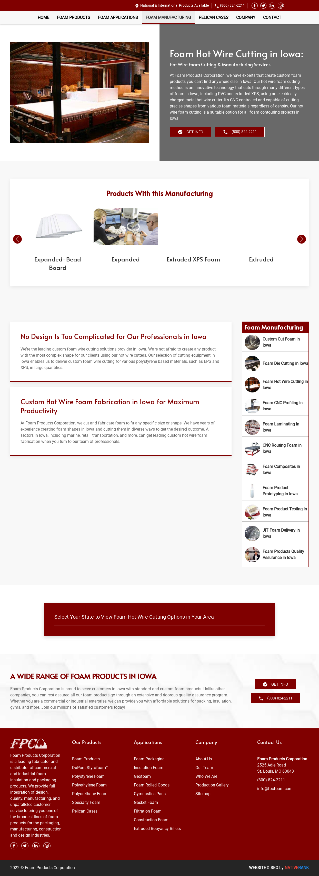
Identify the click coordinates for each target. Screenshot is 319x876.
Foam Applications (118, 17)
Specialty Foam (86, 802)
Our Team (204, 767)
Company (245, 17)
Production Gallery (212, 785)
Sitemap (203, 793)
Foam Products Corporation (282, 759)
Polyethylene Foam (89, 785)
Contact (272, 17)
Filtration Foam (148, 811)
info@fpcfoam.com (275, 788)
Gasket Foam (146, 802)
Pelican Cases (213, 17)
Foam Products (73, 17)
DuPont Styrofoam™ (90, 767)
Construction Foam (151, 819)
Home (43, 17)
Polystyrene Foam (88, 776)
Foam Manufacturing (168, 17)
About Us (203, 759)
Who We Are (206, 776)
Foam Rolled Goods (152, 785)
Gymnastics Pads (150, 793)
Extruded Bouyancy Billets (157, 828)
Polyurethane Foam (89, 793)
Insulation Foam (148, 767)
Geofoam (142, 776)
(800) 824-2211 (232, 5)
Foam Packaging (149, 759)
